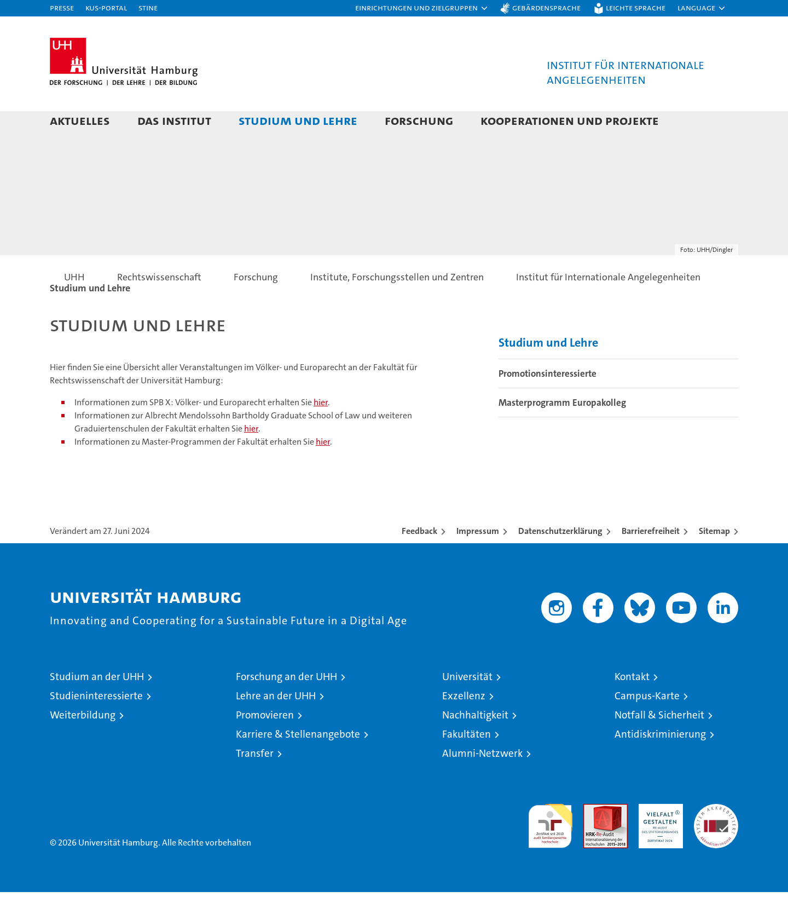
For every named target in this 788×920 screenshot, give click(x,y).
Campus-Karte (647, 724)
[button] (422, 8)
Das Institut (174, 120)
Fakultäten (466, 762)
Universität (467, 704)
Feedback (419, 559)
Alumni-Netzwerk (482, 781)
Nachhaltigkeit (475, 743)
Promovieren (265, 743)
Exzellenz (463, 724)
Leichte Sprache (635, 7)
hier (321, 430)
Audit (593, 837)
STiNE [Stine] (148, 7)
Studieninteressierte (96, 724)
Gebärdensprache (546, 7)
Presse (62, 7)
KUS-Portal (106, 7)
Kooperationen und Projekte (569, 120)
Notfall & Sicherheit (659, 743)
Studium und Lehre (298, 120)
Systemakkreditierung (716, 837)
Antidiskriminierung (660, 762)
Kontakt (632, 704)
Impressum (477, 559)
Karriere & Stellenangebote (298, 762)
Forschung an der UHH (286, 704)
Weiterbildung (82, 743)
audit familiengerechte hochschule (550, 849)
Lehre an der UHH (276, 724)
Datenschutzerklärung (560, 559)
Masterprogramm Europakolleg (562, 430)
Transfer (255, 781)
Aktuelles (80, 120)
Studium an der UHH (97, 704)
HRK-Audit (658, 837)
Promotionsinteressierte (547, 401)
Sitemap (714, 559)
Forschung (419, 120)
